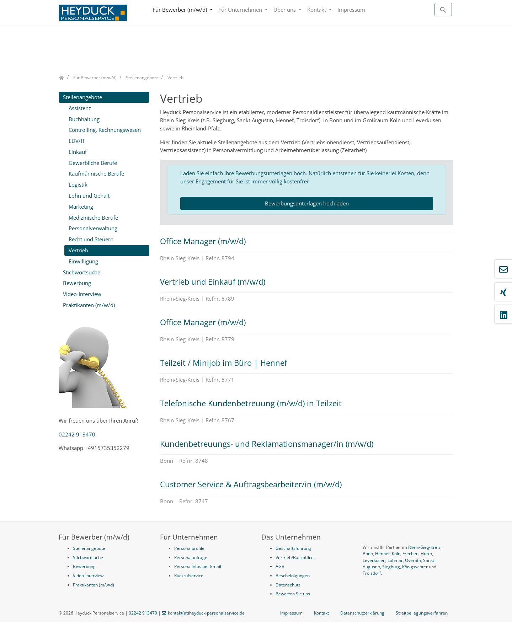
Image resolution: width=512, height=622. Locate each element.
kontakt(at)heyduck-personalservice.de (206, 613)
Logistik (78, 184)
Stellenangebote (82, 97)
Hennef (382, 554)
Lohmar (395, 560)
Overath (413, 560)
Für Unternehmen (240, 9)
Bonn (368, 554)
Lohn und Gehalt (89, 195)
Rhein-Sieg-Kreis (424, 547)
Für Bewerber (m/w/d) (180, 9)
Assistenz (80, 108)
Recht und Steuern (91, 239)
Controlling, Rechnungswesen (105, 129)
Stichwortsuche (81, 272)
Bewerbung (77, 282)
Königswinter (415, 567)
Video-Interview (82, 293)
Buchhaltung (84, 119)
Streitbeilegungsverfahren (422, 613)
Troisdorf (372, 573)
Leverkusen (374, 560)
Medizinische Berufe (93, 217)
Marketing (81, 206)
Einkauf (78, 151)
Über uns (285, 9)
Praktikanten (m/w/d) (89, 305)
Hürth (426, 554)
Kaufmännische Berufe (96, 173)
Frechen (410, 554)
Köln (396, 554)
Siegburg (391, 567)
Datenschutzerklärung (362, 613)
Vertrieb (78, 250)
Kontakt (317, 9)
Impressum (351, 9)
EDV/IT (77, 140)
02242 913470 (77, 434)
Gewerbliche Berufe (93, 162)
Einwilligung (83, 261)
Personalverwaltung (93, 228)
